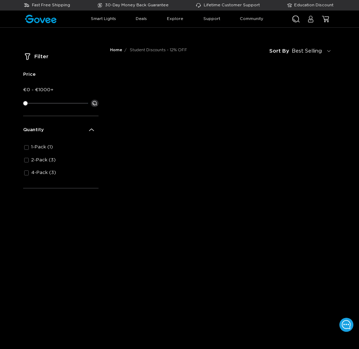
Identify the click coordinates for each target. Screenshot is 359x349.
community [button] (251, 19)
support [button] (211, 19)
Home (116, 50)
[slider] (25, 103)
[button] (310, 22)
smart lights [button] (103, 19)
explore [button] (175, 19)
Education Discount (313, 5)
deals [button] (141, 19)
